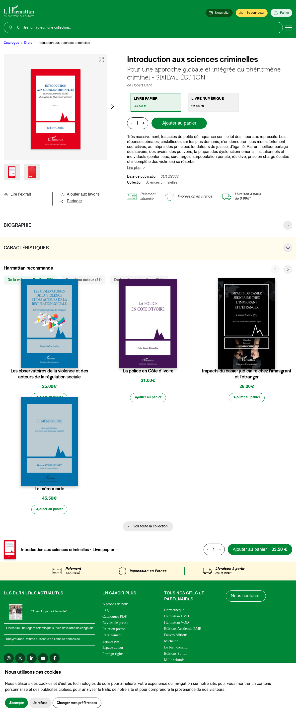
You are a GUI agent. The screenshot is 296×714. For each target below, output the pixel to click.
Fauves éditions (176, 636)
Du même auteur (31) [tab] (84, 280)
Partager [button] (71, 201)
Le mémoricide (49, 489)
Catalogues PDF (114, 618)
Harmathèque (174, 611)
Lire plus (134, 168)
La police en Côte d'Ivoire (148, 371)
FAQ (106, 611)
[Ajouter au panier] (49, 398)
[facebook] (55, 659)
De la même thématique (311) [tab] (139, 280)
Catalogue (11, 43)
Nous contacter (246, 597)
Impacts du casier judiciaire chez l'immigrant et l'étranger (246, 374)
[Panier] (281, 13)
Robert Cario (142, 85)
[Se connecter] (252, 13)
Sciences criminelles (161, 182)
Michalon (171, 642)
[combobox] (107, 550)
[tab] (156, 102)
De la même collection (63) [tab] (30, 280)
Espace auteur (112, 649)
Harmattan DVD (176, 617)
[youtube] (43, 659)
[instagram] (9, 659)
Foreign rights (113, 655)
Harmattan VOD (176, 624)
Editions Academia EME (182, 630)
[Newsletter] (219, 13)
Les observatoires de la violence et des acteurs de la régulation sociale (49, 374)
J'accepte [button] (16, 703)
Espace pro (110, 642)
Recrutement (112, 636)
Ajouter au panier (179, 123)
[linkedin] (32, 659)
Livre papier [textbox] (103, 550)
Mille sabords (174, 661)
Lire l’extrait (17, 195)
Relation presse (113, 630)
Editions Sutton (175, 655)
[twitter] (20, 659)
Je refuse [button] (40, 703)
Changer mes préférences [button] (77, 703)
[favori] (75, 361)
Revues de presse (115, 624)
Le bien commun (177, 648)
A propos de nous (115, 605)
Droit (28, 43)
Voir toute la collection (150, 527)
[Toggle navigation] (288, 27)
